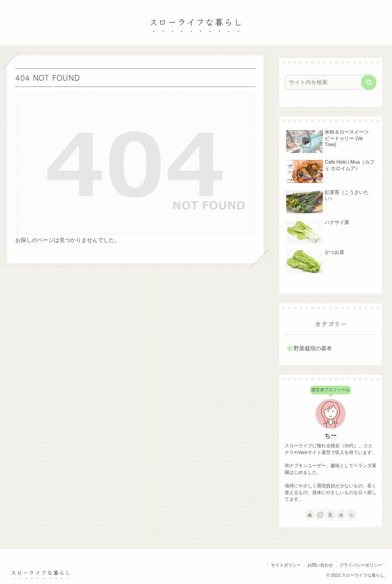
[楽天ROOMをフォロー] (331, 515)
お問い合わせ (320, 565)
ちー (330, 435)
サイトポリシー (286, 565)
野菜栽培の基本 (313, 348)
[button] (368, 82)
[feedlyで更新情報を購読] (341, 515)
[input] (327, 82)
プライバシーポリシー (360, 565)
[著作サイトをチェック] (310, 515)
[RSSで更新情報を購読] (351, 515)
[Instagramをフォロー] (320, 515)
